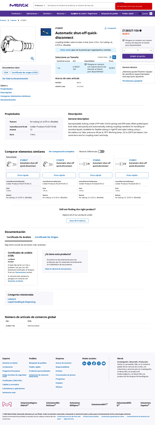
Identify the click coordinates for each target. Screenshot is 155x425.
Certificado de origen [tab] (46, 237)
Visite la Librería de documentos (58, 269)
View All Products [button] (77, 220)
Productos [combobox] (39, 5)
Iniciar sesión (65, 50)
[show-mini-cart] (145, 13)
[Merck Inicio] (19, 5)
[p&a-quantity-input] (137, 50)
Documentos (20, 272)
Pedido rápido (128, 13)
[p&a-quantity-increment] (151, 50)
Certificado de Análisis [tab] (19, 237)
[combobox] (78, 5)
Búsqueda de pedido (109, 13)
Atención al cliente (15, 281)
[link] (14, 363)
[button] (85, 13)
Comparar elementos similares (15, 96)
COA (6, 72)
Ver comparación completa (61, 151)
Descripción (6, 92)
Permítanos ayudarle (132, 81)
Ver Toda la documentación (15, 78)
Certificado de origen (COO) (25, 72)
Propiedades (6, 88)
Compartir (110, 28)
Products (3, 20)
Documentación (8, 99)
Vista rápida (22, 175)
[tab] (5, 20)
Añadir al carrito (137, 56)
